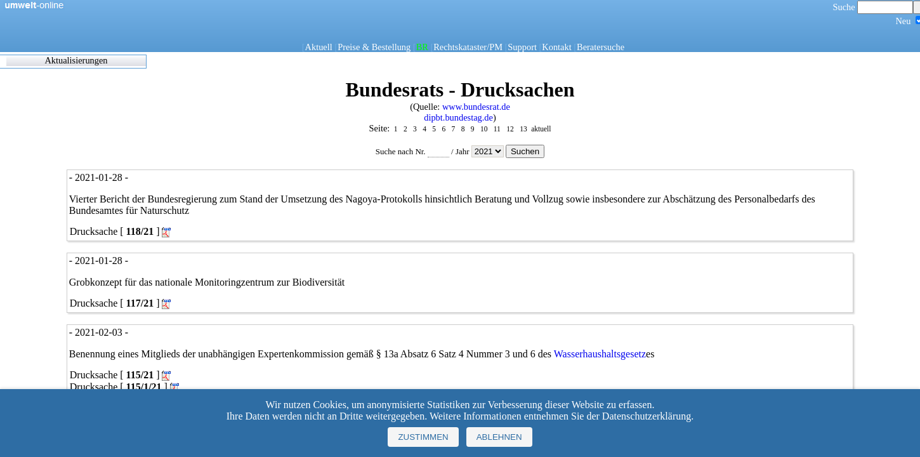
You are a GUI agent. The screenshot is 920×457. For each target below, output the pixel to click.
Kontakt (556, 47)
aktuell (541, 129)
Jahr (481, 151)
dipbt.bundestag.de (458, 117)
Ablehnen (499, 437)
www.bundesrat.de (476, 107)
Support (522, 47)
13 (523, 129)
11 (497, 129)
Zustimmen (423, 437)
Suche (873, 7)
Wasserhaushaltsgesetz (600, 353)
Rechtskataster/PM (468, 47)
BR (422, 47)
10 (483, 129)
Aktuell (318, 47)
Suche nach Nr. (412, 151)
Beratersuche (600, 47)
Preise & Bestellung (374, 47)
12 (509, 129)
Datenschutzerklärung (646, 416)
